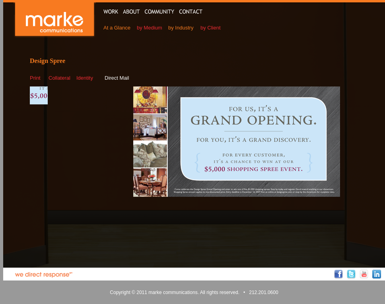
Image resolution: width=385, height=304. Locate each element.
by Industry (181, 28)
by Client (210, 28)
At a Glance (116, 28)
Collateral (59, 78)
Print (35, 78)
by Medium (149, 28)
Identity (84, 78)
